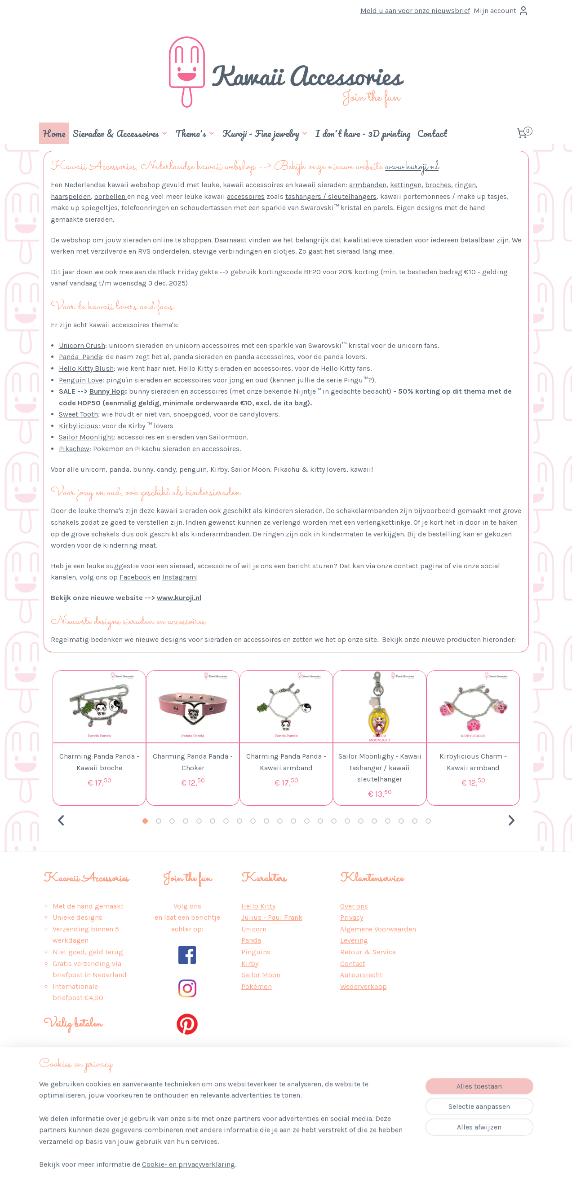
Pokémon (256, 986)
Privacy (351, 917)
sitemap (263, 1165)
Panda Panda (80, 356)
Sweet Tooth (78, 414)
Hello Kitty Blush (85, 368)
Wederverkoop (363, 986)
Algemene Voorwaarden (378, 929)
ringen (465, 184)
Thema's (195, 133)
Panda (251, 940)
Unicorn (253, 929)
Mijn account (501, 10)
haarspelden (71, 196)
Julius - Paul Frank (271, 917)
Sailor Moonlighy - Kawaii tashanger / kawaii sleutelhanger (379, 767)
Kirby (249, 963)
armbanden (367, 184)
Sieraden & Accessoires (120, 133)
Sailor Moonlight (85, 437)
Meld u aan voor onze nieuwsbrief (415, 10)
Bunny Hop (106, 391)
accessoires (246, 196)
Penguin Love (80, 380)
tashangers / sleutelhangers (331, 196)
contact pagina (418, 566)
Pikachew (73, 448)
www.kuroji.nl (412, 167)
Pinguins (255, 952)
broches (438, 184)
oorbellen (110, 196)
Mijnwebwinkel (382, 1165)
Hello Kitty (258, 906)
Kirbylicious (78, 425)
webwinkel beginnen (311, 1165)
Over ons (354, 906)
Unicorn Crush (81, 345)
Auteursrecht (361, 974)
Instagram (179, 577)
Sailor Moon (260, 974)
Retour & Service (368, 952)
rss (280, 1165)
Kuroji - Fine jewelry (265, 133)
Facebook (135, 577)
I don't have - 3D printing (362, 133)
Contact (432, 133)
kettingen (405, 184)
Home (54, 133)
